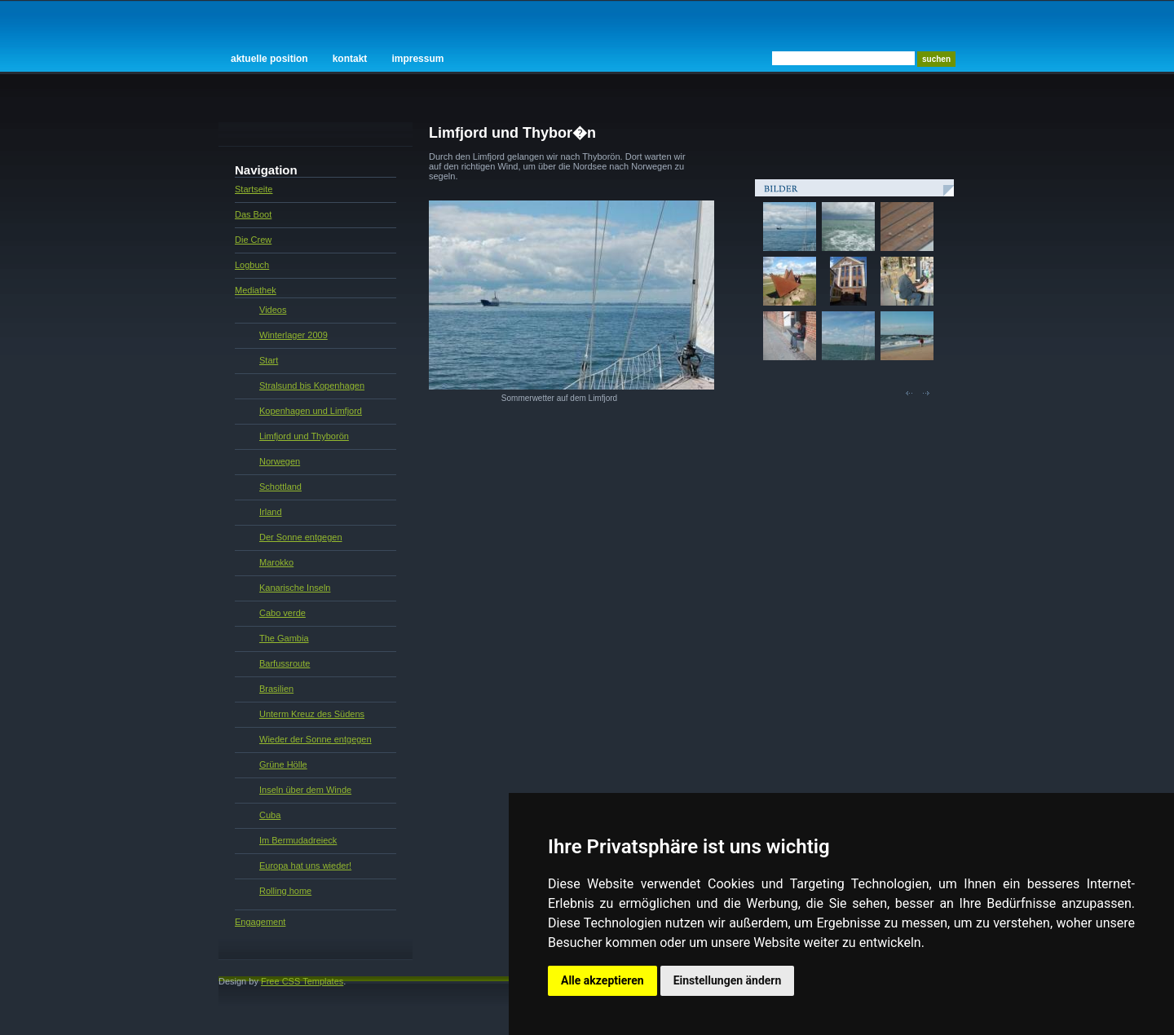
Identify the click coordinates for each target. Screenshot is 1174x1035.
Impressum (417, 58)
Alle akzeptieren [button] (602, 980)
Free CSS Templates (302, 981)
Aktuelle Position (269, 58)
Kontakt (350, 58)
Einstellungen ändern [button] (727, 980)
